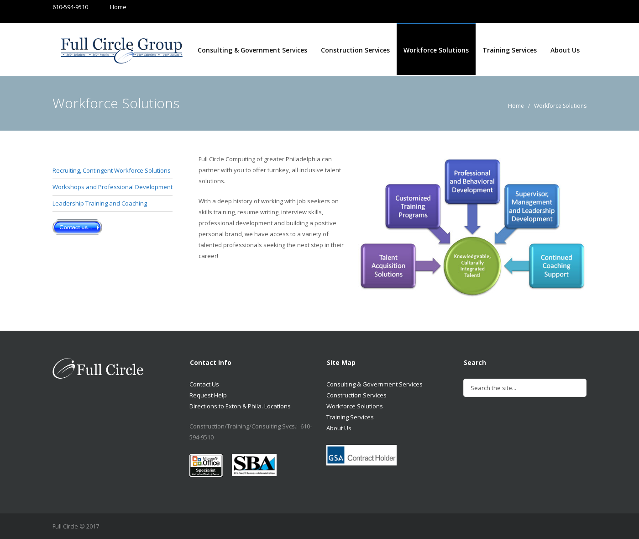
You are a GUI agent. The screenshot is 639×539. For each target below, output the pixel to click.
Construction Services (355, 50)
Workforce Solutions (436, 50)
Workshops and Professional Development (112, 187)
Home (109, 7)
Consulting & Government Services (252, 50)
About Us (565, 50)
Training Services (509, 50)
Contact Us (204, 384)
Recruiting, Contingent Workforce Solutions (111, 170)
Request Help (208, 395)
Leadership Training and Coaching (99, 203)
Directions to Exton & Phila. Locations (240, 406)
